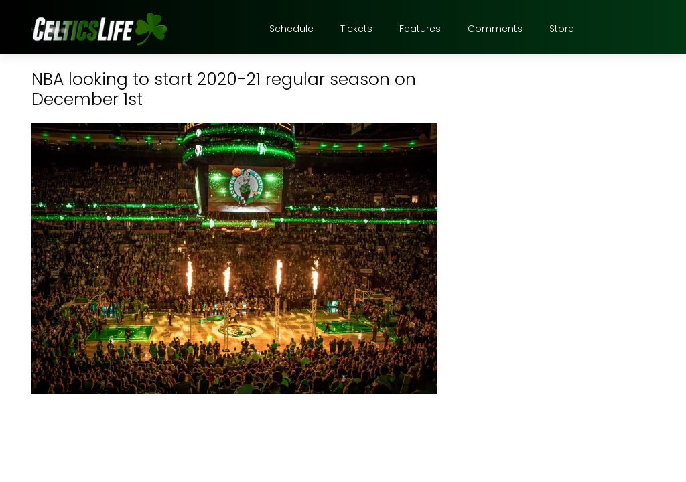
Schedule (291, 28)
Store (561, 28)
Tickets (356, 28)
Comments (495, 28)
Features (420, 28)
